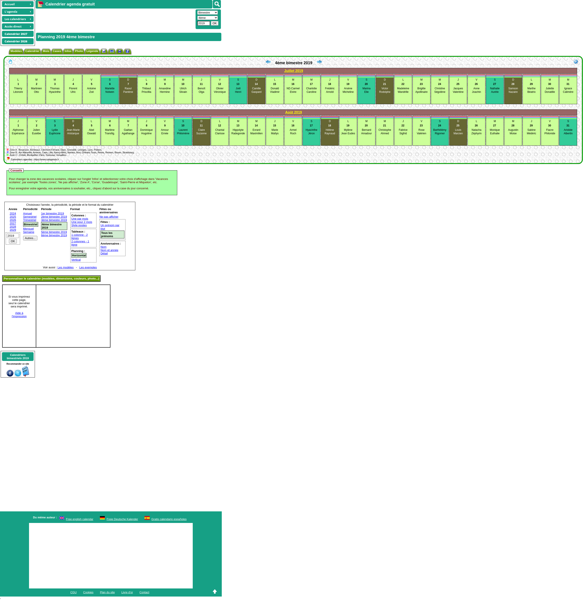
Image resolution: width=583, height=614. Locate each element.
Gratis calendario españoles (169, 519)
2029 (13, 229)
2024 (13, 213)
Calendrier (32, 51)
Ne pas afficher (108, 216)
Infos (68, 51)
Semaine (28, 232)
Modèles (16, 51)
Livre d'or (127, 592)
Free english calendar (79, 519)
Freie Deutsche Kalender (122, 519)
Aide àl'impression (19, 314)
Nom (103, 246)
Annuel (27, 213)
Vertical (76, 259)
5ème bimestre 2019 (54, 232)
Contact (144, 592)
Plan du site (107, 592)
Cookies (88, 592)
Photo (79, 51)
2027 (13, 223)
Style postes (79, 225)
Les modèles (66, 267)
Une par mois (79, 218)
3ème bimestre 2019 (54, 220)
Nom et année (109, 250)
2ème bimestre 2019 (54, 216)
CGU (73, 592)
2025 (13, 216)
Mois (46, 51)
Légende (92, 51)
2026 (13, 220)
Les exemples (88, 267)
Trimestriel (29, 220)
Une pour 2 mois (81, 222)
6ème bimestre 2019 (54, 235)
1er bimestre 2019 (52, 213)
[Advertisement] (100, 19)
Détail (104, 253)
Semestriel (29, 216)
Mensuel (28, 228)
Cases (57, 51)
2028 (13, 226)
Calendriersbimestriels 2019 (18, 356)
